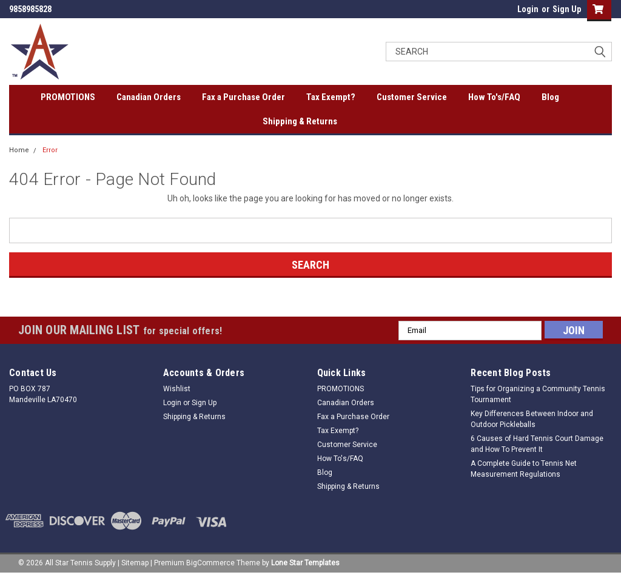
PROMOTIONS (68, 97)
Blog (550, 97)
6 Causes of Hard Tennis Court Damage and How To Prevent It (537, 444)
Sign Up (566, 9)
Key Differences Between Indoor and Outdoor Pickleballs (532, 419)
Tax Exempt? (330, 97)
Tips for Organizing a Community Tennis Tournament (538, 394)
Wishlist (176, 389)
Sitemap (135, 563)
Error (50, 150)
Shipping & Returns (300, 121)
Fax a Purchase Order (243, 97)
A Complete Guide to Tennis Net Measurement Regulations (524, 469)
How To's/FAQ (494, 97)
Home (19, 150)
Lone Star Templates (305, 563)
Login (528, 9)
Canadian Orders (148, 97)
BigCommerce (210, 563)
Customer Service (412, 97)
